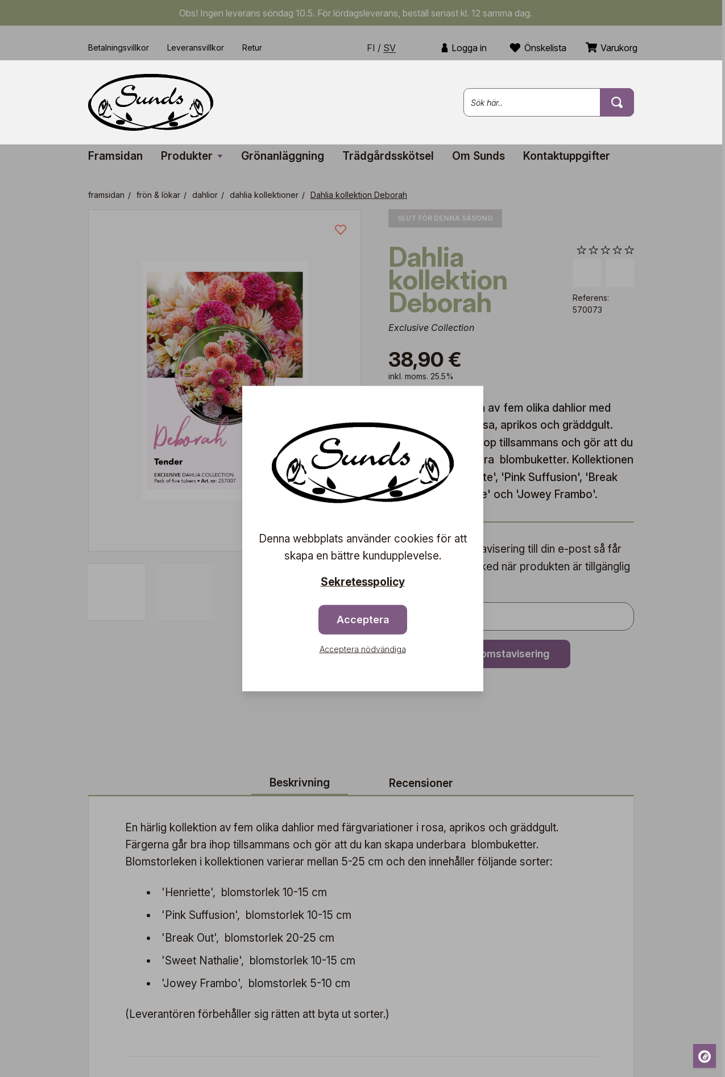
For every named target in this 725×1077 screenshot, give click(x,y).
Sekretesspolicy (363, 582)
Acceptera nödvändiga (363, 648)
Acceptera (363, 619)
